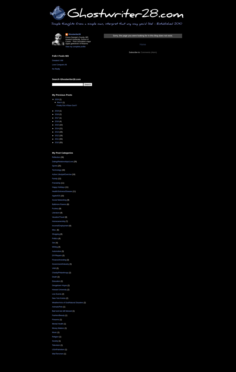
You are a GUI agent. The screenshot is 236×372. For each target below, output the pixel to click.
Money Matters (58, 328)
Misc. (54, 230)
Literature (56, 213)
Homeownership (58, 221)
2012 (57, 136)
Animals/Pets (57, 307)
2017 (57, 118)
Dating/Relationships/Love (62, 162)
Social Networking (59, 200)
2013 (57, 132)
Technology (56, 170)
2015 (57, 125)
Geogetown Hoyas (59, 285)
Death (54, 277)
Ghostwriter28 (74, 34)
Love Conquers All (59, 65)
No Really (56, 69)
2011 (57, 139)
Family (54, 179)
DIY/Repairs (57, 255)
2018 (57, 114)
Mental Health (57, 324)
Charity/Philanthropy (60, 273)
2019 (57, 111)
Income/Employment (60, 226)
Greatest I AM (57, 60)
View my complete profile (75, 47)
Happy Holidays (58, 187)
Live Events (56, 294)
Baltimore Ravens (59, 204)
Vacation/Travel (58, 217)
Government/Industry (60, 264)
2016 (57, 121)
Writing (55, 247)
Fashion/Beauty (58, 315)
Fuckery (55, 209)
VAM (54, 268)
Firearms (55, 320)
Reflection (56, 157)
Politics (55, 238)
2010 (57, 142)
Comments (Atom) (149, 52)
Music (54, 332)
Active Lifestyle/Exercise (61, 174)
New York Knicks (58, 298)
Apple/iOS (56, 196)
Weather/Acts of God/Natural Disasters (67, 303)
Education (56, 281)
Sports (54, 166)
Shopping (56, 234)
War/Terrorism (57, 354)
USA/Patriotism (58, 350)
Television (56, 345)
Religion (55, 337)
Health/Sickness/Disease (62, 191)
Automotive (56, 251)
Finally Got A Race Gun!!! (67, 105)
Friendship (56, 183)
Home (143, 44)
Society (55, 341)
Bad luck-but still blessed (62, 311)
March (60, 102)
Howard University (59, 290)
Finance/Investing (59, 260)
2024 (57, 99)
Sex (53, 243)
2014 (57, 128)
